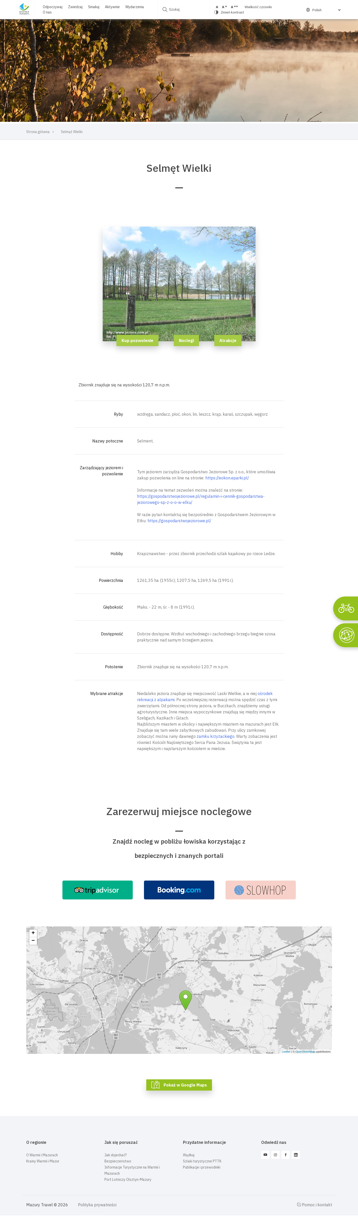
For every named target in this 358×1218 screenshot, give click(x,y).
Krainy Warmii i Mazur (42, 1161)
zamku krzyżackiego (215, 736)
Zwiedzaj (75, 7)
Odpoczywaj (52, 7)
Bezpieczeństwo (117, 1161)
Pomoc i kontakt (314, 1204)
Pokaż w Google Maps (185, 1085)
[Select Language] (323, 9)
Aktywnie (112, 7)
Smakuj (93, 7)
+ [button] (33, 933)
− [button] (33, 941)
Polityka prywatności (97, 1204)
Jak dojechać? (115, 1155)
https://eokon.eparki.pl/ (227, 477)
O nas (47, 12)
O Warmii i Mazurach (42, 1155)
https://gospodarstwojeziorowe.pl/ (179, 520)
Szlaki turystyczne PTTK (202, 1161)
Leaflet (286, 1051)
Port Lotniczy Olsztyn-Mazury (127, 1179)
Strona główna (38, 131)
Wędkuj (188, 1155)
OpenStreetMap (305, 1051)
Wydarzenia (134, 7)
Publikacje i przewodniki (201, 1167)
